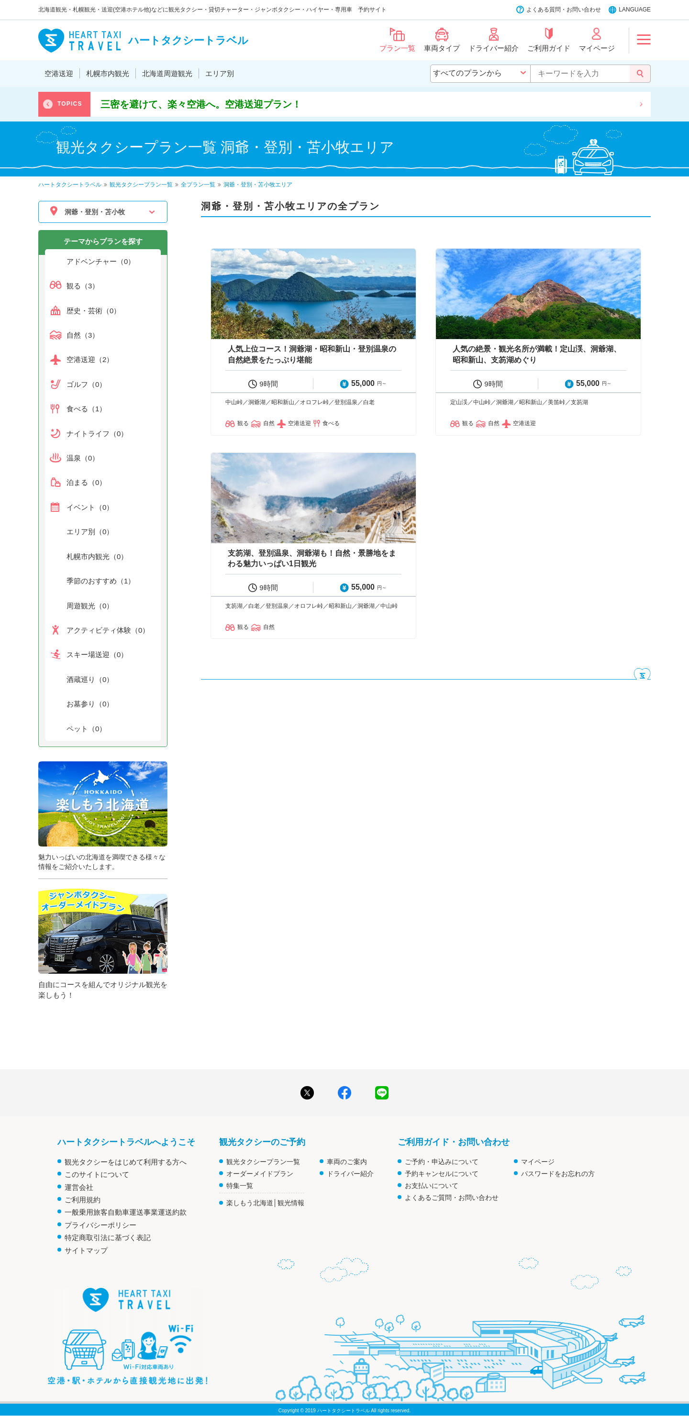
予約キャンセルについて (441, 1173)
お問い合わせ (584, 9)
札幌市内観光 (107, 73)
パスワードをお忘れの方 (558, 1173)
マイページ (538, 1161)
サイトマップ (86, 1250)
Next (641, 104)
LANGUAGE (635, 9)
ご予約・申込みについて (441, 1161)
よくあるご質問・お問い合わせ (452, 1197)
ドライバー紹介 (350, 1173)
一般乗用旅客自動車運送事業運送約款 (126, 1212)
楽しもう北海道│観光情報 (265, 1203)
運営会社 (79, 1187)
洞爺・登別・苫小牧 (95, 212)
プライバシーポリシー (100, 1225)
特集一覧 (239, 1185)
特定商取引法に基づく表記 (108, 1237)
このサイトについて (97, 1174)
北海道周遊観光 (167, 73)
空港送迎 (58, 73)
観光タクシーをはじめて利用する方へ (126, 1162)
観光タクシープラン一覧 (263, 1161)
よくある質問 (543, 9)
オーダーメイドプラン (259, 1173)
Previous (48, 104)
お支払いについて (431, 1185)
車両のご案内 (347, 1161)
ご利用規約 (82, 1200)
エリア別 (219, 73)
